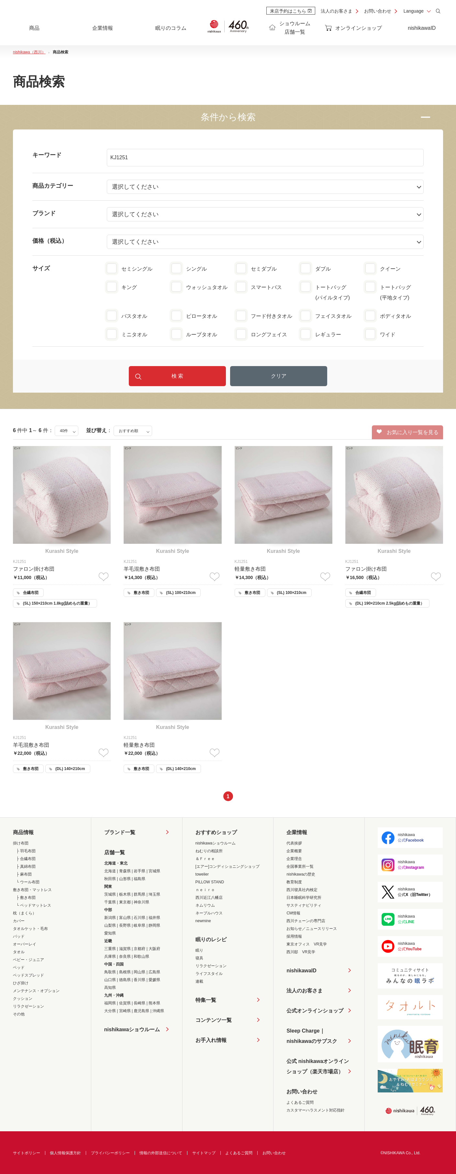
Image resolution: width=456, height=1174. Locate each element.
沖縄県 (158, 1011)
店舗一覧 (114, 852)
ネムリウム (205, 905)
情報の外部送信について (160, 1153)
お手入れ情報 (211, 1040)
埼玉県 (154, 894)
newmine (203, 921)
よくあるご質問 (300, 1102)
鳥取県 (110, 972)
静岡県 (154, 925)
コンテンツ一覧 (213, 1020)
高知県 (110, 987)
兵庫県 (110, 956)
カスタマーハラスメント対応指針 (315, 1110)
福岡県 (110, 1003)
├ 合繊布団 (26, 858)
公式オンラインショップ (314, 1010)
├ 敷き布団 (26, 897)
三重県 (110, 948)
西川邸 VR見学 (300, 952)
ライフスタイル (209, 973)
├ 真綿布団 (26, 866)
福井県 (154, 917)
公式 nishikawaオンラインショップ (317, 1067)
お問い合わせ (377, 11)
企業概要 (294, 851)
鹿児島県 (141, 1011)
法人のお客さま (336, 11)
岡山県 (139, 972)
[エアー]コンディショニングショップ (227, 866)
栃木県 (125, 894)
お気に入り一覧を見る (408, 432)
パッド (19, 936)
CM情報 (293, 913)
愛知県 (110, 933)
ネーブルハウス (209, 913)
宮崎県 (125, 1011)
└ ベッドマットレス (33, 905)
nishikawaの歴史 (300, 874)
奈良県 (125, 956)
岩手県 (139, 871)
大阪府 (154, 948)
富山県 (125, 917)
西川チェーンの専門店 (305, 921)
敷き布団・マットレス (32, 890)
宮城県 (154, 871)
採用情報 (294, 936)
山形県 (125, 879)
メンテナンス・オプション (36, 991)
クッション (22, 998)
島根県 (125, 972)
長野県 (125, 925)
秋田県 (110, 879)
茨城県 (110, 894)
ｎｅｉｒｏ (205, 890)
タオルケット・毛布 (30, 928)
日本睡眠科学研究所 (303, 897)
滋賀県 (125, 948)
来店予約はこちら (291, 11)
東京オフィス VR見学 (306, 944)
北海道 (110, 871)
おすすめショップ (216, 832)
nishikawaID (422, 28)
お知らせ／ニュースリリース (311, 928)
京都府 (139, 948)
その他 (19, 1014)
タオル (19, 952)
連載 (199, 981)
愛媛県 (154, 980)
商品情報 (23, 832)
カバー (19, 921)
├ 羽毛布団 (26, 851)
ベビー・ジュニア (28, 959)
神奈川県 (141, 902)
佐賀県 (125, 1003)
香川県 (139, 980)
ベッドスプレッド (28, 975)
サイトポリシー (26, 1153)
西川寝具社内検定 (301, 890)
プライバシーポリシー (110, 1153)
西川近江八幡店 (209, 897)
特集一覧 (205, 1000)
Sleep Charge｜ (311, 1037)
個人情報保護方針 (65, 1153)
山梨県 (110, 925)
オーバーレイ (24, 944)
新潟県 (110, 917)
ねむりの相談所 (209, 851)
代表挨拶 (294, 843)
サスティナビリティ (303, 905)
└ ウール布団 (27, 882)
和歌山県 (141, 956)
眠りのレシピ (211, 939)
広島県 (154, 972)
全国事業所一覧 (300, 866)
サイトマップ (204, 1153)
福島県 (139, 879)
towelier (202, 874)
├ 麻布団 (24, 874)
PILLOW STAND (209, 882)
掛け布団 (20, 843)
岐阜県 (139, 925)
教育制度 (294, 882)
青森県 (125, 871)
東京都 (125, 902)
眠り (199, 950)
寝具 (199, 958)
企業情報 (296, 832)
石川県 (139, 917)
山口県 (110, 980)
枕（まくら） (24, 913)
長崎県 (139, 1003)
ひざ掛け (20, 983)
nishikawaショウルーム (132, 1029)
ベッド (19, 967)
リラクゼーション (28, 1006)
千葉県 (110, 902)
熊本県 (154, 1003)
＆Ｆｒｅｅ (205, 858)
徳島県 (125, 980)
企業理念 (294, 858)
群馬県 (139, 894)
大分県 (110, 1011)
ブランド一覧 (119, 832)
